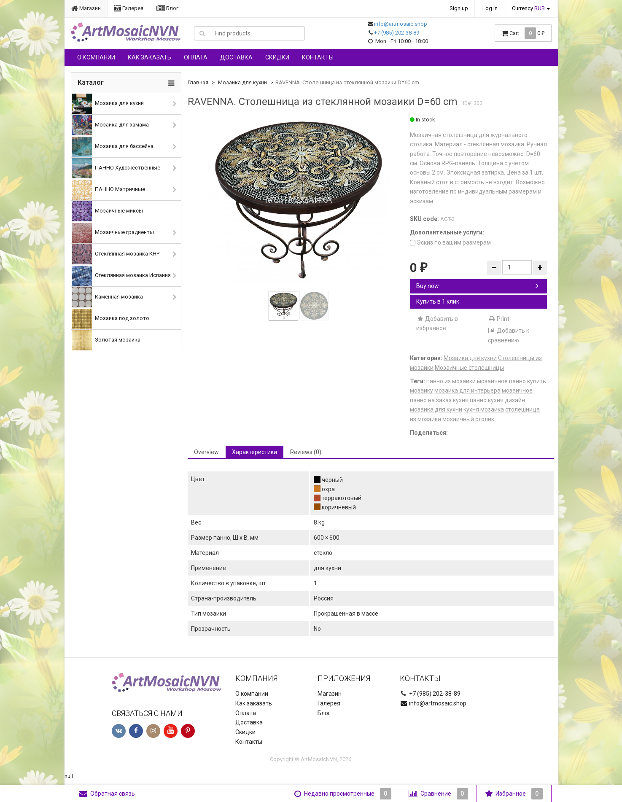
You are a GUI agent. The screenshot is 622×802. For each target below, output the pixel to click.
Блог (167, 8)
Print (498, 318)
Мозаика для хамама (110, 125)
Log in (490, 8)
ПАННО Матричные (108, 190)
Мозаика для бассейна (112, 147)
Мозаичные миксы (107, 211)
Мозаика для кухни (108, 104)
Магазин (86, 8)
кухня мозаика (483, 409)
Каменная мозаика (107, 297)
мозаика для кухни (436, 409)
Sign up (459, 8)
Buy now (477, 286)
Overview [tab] (206, 452)
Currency (528, 8)
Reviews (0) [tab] (305, 452)
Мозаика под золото (110, 319)
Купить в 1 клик (437, 301)
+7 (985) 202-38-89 (396, 33)
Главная (198, 82)
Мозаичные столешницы (469, 367)
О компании (96, 57)
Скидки (277, 57)
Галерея (128, 8)
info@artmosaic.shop (400, 24)
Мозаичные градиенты (113, 233)
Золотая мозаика (106, 340)
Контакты (318, 57)
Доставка (236, 57)
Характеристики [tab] (254, 452)
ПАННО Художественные (116, 168)
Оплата (195, 57)
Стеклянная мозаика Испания (121, 276)
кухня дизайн (506, 400)
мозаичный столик (468, 419)
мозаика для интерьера (467, 390)
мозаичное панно (501, 381)
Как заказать (149, 57)
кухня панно (470, 400)
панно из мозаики (451, 381)
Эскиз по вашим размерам (450, 242)
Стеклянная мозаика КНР (115, 254)
